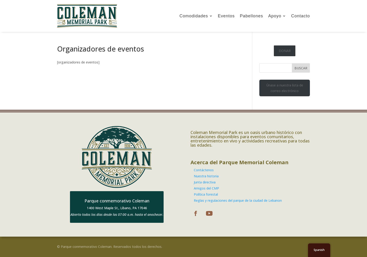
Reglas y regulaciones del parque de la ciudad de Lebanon (238, 200)
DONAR (285, 50)
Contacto (300, 16)
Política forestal (206, 194)
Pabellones (251, 16)
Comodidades (194, 16)
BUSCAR (300, 68)
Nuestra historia (206, 176)
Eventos (226, 16)
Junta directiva (205, 182)
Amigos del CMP (206, 188)
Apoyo (274, 16)
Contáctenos (204, 170)
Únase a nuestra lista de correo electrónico (284, 88)
